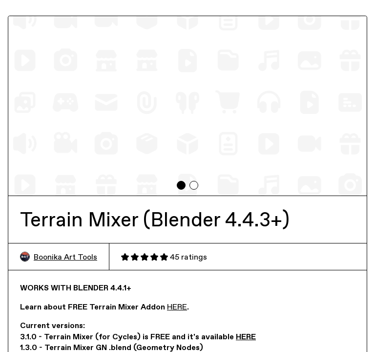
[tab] (181, 185)
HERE (177, 306)
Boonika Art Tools (58, 256)
